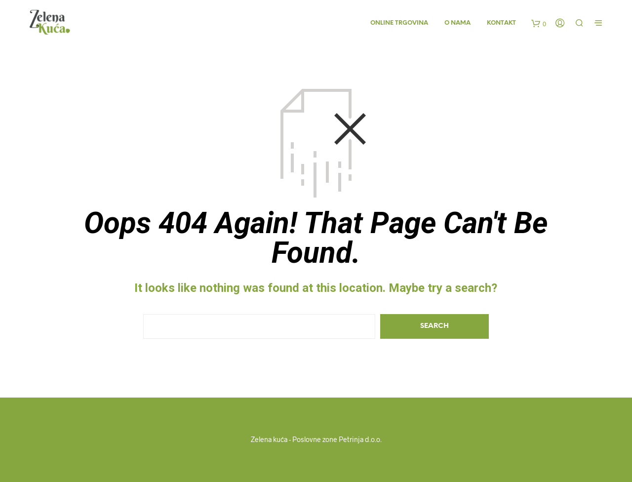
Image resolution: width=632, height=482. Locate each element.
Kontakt (501, 23)
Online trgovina (399, 23)
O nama (457, 23)
